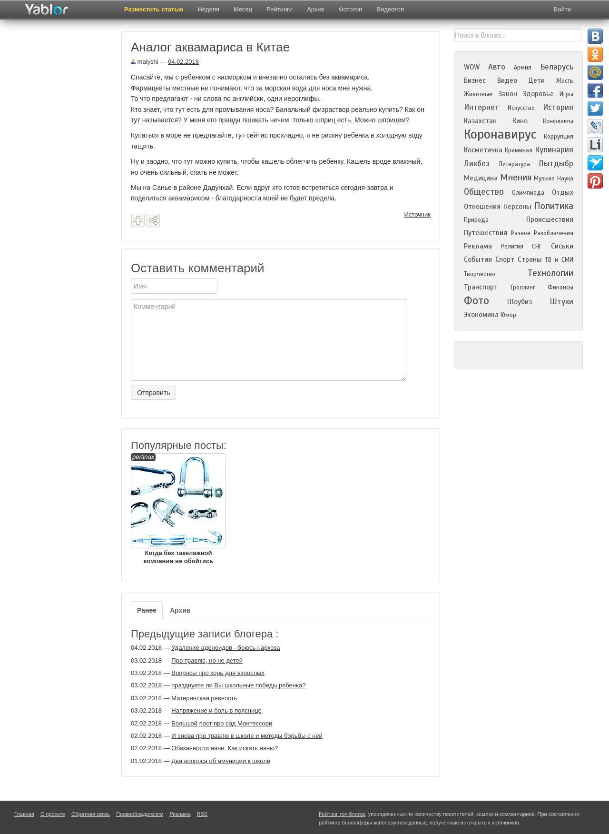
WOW (472, 67)
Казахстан (480, 121)
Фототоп (351, 9)
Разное (520, 233)
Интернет (481, 107)
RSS (202, 814)
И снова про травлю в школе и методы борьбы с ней (246, 735)
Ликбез (477, 164)
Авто (496, 67)
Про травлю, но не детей (207, 660)
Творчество (479, 274)
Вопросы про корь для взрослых (218, 672)
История (558, 107)
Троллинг (522, 287)
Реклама (478, 246)
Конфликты (558, 121)
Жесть (564, 81)
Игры (566, 94)
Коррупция (558, 136)
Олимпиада (528, 193)
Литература (514, 164)
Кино (520, 121)
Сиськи (562, 246)
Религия (512, 246)
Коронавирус (500, 134)
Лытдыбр (556, 164)
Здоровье (538, 93)
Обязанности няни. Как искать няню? (224, 748)
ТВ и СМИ (559, 260)
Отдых (562, 192)
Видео (507, 80)
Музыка (544, 178)
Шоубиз (519, 302)
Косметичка (483, 150)
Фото (476, 301)
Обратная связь (90, 814)
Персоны (517, 206)
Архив (315, 9)
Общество (484, 191)
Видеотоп (390, 9)
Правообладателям (139, 814)
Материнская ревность (204, 698)
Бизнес (475, 80)
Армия (522, 67)
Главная (24, 814)
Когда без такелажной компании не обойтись (178, 509)
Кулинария (554, 150)
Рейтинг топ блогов (342, 814)
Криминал (518, 150)
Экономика (481, 314)
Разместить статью (154, 9)
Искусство (521, 108)
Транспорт (481, 287)
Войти (562, 9)
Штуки (561, 302)
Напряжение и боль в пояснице (216, 710)
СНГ (537, 246)
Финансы (560, 287)
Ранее (147, 610)
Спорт (504, 259)
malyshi (144, 61)
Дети (536, 80)
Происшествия (549, 219)
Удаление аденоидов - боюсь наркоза (225, 647)
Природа (476, 220)
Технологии (550, 273)
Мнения (515, 177)
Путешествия (485, 232)
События (478, 259)
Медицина (481, 178)
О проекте (52, 814)
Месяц (243, 9)
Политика (553, 205)
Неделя (208, 9)
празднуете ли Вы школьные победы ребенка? (238, 685)
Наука (565, 178)
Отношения (482, 206)
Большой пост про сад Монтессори (221, 723)
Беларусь (556, 67)
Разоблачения (553, 233)
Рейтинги (279, 9)
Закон (507, 93)
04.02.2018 (183, 61)
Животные (478, 94)
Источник (417, 214)
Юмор (508, 315)
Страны (530, 259)
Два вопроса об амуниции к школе (220, 760)
